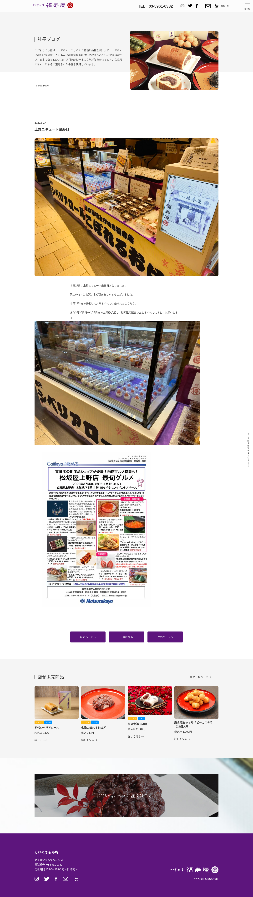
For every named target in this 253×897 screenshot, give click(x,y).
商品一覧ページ (199, 677)
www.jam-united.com (206, 878)
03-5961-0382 (54, 864)
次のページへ (165, 637)
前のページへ (88, 637)
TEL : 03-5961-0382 (155, 6)
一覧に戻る (126, 637)
